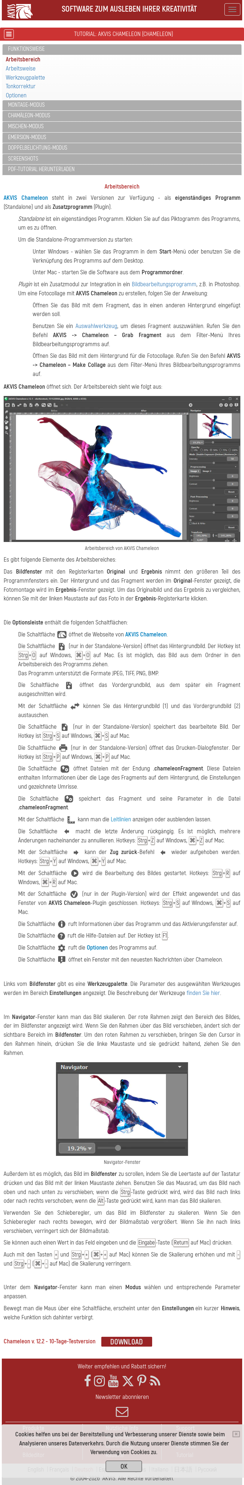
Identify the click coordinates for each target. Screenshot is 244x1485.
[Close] (236, 1434)
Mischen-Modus (26, 126)
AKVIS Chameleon (26, 198)
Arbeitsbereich (23, 59)
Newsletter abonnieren (122, 1405)
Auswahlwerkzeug (96, 326)
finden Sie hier (203, 993)
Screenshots (23, 158)
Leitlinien (121, 819)
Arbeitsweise (21, 68)
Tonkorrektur (21, 86)
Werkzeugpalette (25, 77)
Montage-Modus (26, 105)
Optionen (16, 95)
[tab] (122, 49)
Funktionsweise (26, 49)
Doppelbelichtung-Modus (37, 147)
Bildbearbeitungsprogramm (164, 284)
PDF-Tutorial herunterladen (41, 169)
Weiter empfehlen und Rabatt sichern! (122, 1366)
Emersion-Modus (27, 137)
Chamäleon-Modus (29, 115)
